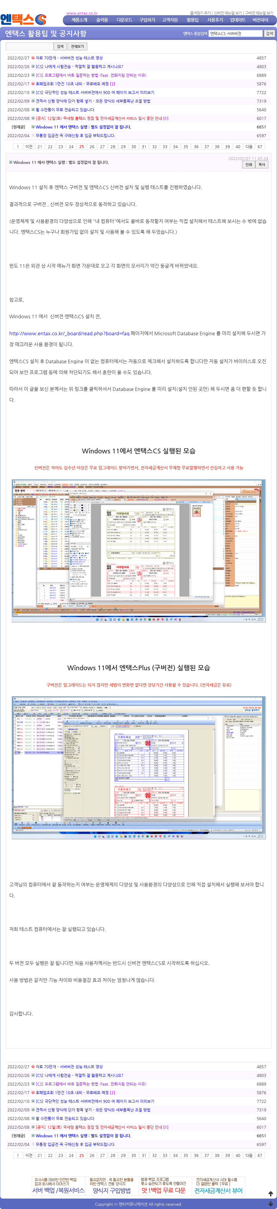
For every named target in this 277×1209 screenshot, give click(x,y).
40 (238, 146)
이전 (28, 146)
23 (60, 146)
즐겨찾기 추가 (200, 13)
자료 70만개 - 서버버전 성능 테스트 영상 (67, 58)
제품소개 (79, 19)
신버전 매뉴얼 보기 (228, 13)
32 (154, 146)
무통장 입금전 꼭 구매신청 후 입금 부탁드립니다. (74, 135)
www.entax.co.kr (82, 13)
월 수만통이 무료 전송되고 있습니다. (63, 109)
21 (40, 146)
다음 (249, 146)
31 (144, 146)
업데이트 (237, 19)
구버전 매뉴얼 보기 (259, 13)
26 (92, 146)
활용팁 (192, 19)
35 (185, 146)
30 (133, 146)
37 (206, 146)
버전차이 (260, 19)
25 (81, 146)
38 (217, 146)
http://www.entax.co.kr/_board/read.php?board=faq (69, 333)
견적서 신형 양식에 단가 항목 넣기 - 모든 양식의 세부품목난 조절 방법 (91, 101)
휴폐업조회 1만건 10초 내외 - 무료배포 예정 (70, 84)
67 (260, 146)
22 (50, 146)
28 (113, 146)
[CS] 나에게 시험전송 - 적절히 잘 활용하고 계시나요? (77, 66)
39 (227, 146)
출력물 (102, 19)
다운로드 (124, 19)
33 (165, 146)
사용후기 (215, 19)
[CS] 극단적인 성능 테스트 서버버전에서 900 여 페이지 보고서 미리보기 (93, 92)
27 (102, 146)
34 (175, 146)
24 (71, 146)
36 (196, 146)
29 (123, 146)
